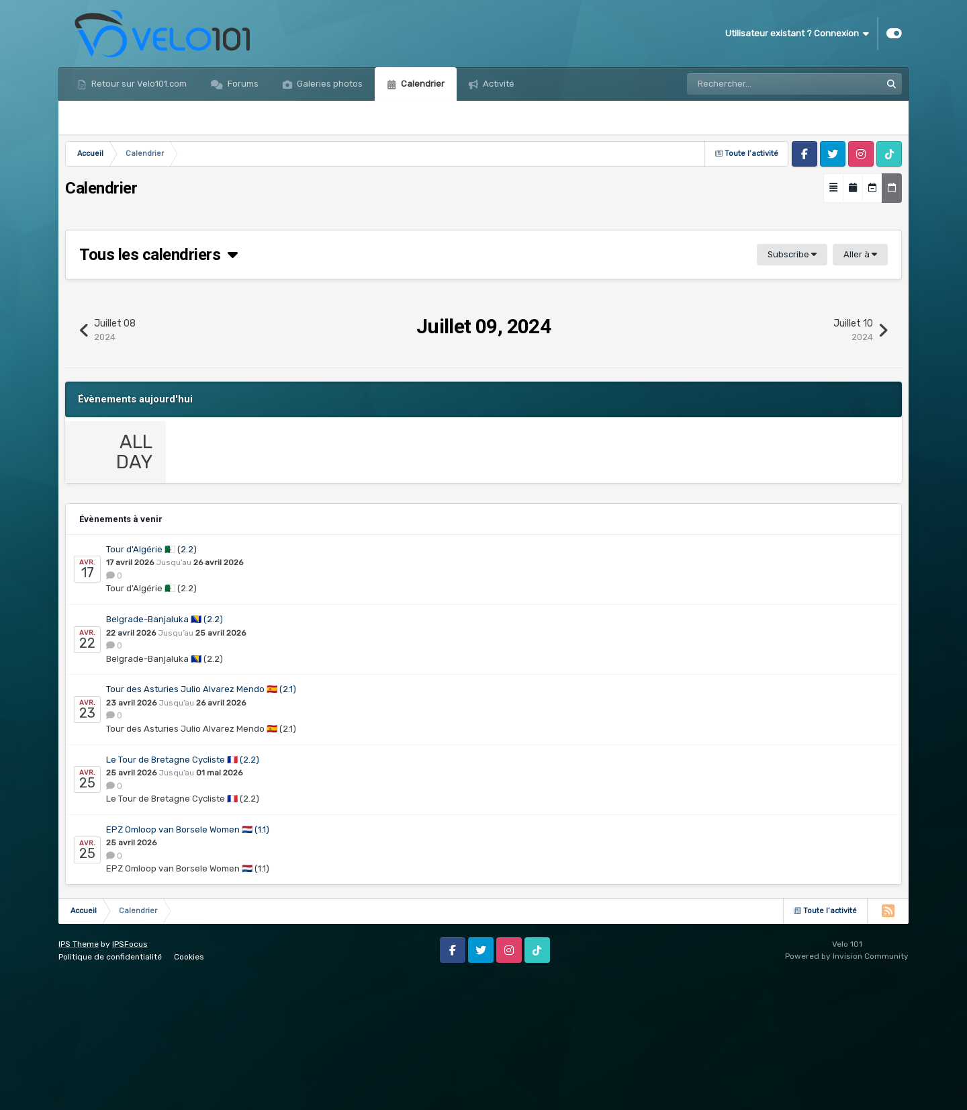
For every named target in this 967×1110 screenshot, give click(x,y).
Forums (242, 84)
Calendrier (422, 84)
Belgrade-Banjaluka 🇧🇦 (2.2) (164, 753)
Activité (497, 84)
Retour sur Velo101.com (138, 84)
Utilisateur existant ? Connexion (797, 33)
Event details (220, 553)
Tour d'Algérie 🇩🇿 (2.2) (151, 682)
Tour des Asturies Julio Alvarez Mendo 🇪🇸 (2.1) (201, 823)
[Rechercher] (746, 84)
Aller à (860, 254)
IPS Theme (78, 1077)
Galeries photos (329, 84)
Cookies (189, 1090)
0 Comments (219, 579)
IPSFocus (130, 1077)
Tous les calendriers (158, 254)
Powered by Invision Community (847, 1090)
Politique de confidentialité (110, 1090)
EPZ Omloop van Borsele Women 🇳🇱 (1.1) (187, 963)
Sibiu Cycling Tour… (285, 471)
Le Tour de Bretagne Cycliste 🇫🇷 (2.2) (182, 893)
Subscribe (792, 254)
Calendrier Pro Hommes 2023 (333, 582)
